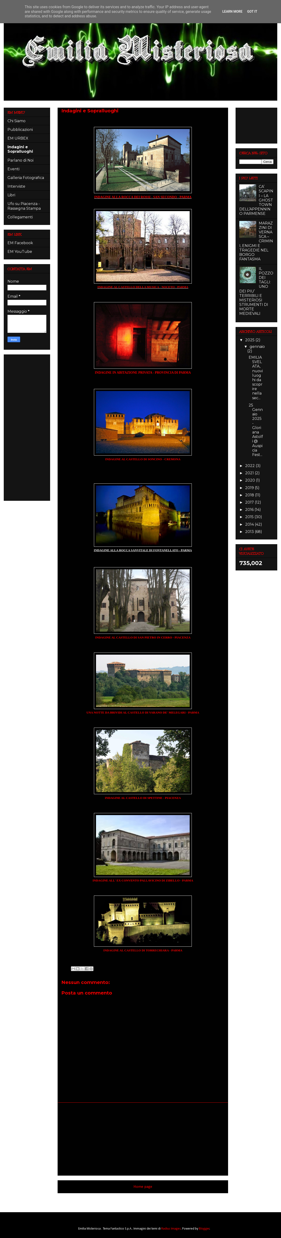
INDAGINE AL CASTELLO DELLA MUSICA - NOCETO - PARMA (142, 287)
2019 (250, 488)
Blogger (204, 1228)
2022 (250, 465)
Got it (252, 11)
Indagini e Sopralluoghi (20, 149)
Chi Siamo (16, 121)
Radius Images (171, 1228)
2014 (250, 524)
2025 (250, 340)
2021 (250, 473)
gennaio (257, 346)
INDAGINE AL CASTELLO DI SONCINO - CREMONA (142, 459)
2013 (250, 531)
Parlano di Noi (20, 160)
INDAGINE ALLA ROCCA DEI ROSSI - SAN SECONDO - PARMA (143, 197)
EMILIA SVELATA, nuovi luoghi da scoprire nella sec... (256, 377)
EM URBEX (17, 138)
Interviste (16, 186)
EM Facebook (20, 243)
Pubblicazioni (20, 129)
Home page (142, 1187)
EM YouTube (19, 251)
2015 (250, 517)
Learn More (232, 11)
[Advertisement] (142, 1139)
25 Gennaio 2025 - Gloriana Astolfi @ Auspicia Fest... (256, 430)
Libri (11, 195)
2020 (250, 480)
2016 (250, 509)
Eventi (13, 169)
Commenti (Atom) (149, 1199)
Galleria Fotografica (25, 177)
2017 (250, 502)
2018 (250, 495)
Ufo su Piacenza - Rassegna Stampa (24, 205)
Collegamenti (20, 217)
